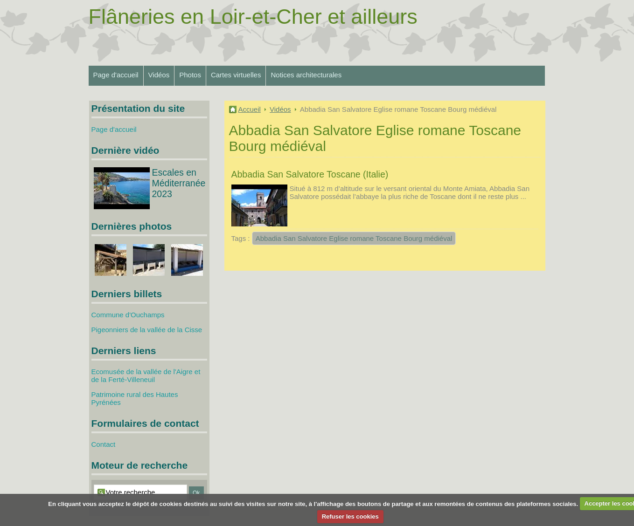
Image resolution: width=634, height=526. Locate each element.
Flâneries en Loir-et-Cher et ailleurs (253, 16)
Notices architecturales (306, 75)
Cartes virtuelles (236, 75)
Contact (103, 444)
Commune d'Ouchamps (128, 315)
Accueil (249, 109)
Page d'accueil (116, 75)
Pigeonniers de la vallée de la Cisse (146, 330)
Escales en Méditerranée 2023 (179, 183)
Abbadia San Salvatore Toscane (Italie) (310, 174)
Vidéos (159, 75)
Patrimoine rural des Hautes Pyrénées (134, 398)
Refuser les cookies (350, 516)
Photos (190, 75)
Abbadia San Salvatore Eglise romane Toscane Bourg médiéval (354, 238)
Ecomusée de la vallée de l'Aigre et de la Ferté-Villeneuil (146, 375)
